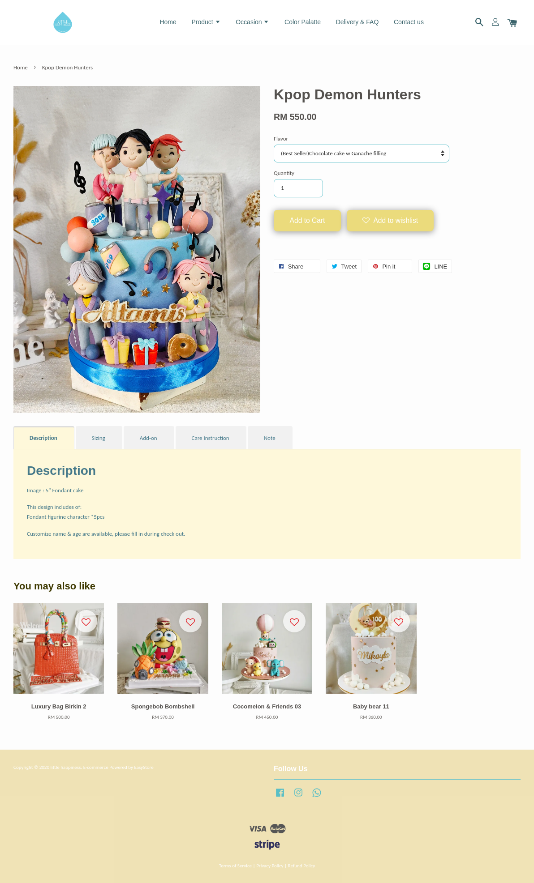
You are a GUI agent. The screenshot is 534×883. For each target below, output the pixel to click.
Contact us (409, 22)
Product (205, 22)
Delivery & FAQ (357, 22)
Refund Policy (301, 865)
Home (167, 22)
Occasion (252, 22)
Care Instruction (210, 438)
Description (43, 438)
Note (270, 438)
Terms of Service (235, 865)
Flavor (281, 138)
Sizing (98, 438)
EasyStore (143, 767)
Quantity (284, 173)
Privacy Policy (269, 865)
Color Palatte (302, 22)
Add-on (148, 438)
